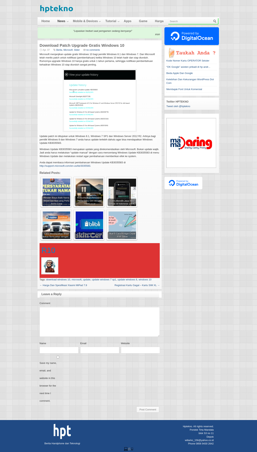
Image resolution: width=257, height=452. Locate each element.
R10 (48, 250)
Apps (127, 21)
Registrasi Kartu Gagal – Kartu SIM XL (137, 285)
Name (43, 343)
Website (125, 343)
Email (83, 343)
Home (45, 21)
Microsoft (68, 50)
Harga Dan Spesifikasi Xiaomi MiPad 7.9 (63, 285)
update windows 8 (127, 279)
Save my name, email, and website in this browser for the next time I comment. (48, 382)
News (61, 21)
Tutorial (110, 21)
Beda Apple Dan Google (179, 73)
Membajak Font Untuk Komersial (184, 89)
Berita (59, 50)
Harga (159, 21)
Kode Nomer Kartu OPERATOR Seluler (187, 60)
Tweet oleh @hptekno (178, 106)
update (86, 279)
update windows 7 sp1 (104, 279)
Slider (77, 50)
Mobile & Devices (85, 21)
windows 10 (145, 279)
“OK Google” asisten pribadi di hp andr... (188, 66)
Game (143, 21)
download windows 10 (58, 279)
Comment (45, 303)
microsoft (77, 279)
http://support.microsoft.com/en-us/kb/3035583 (65, 165)
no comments (93, 50)
